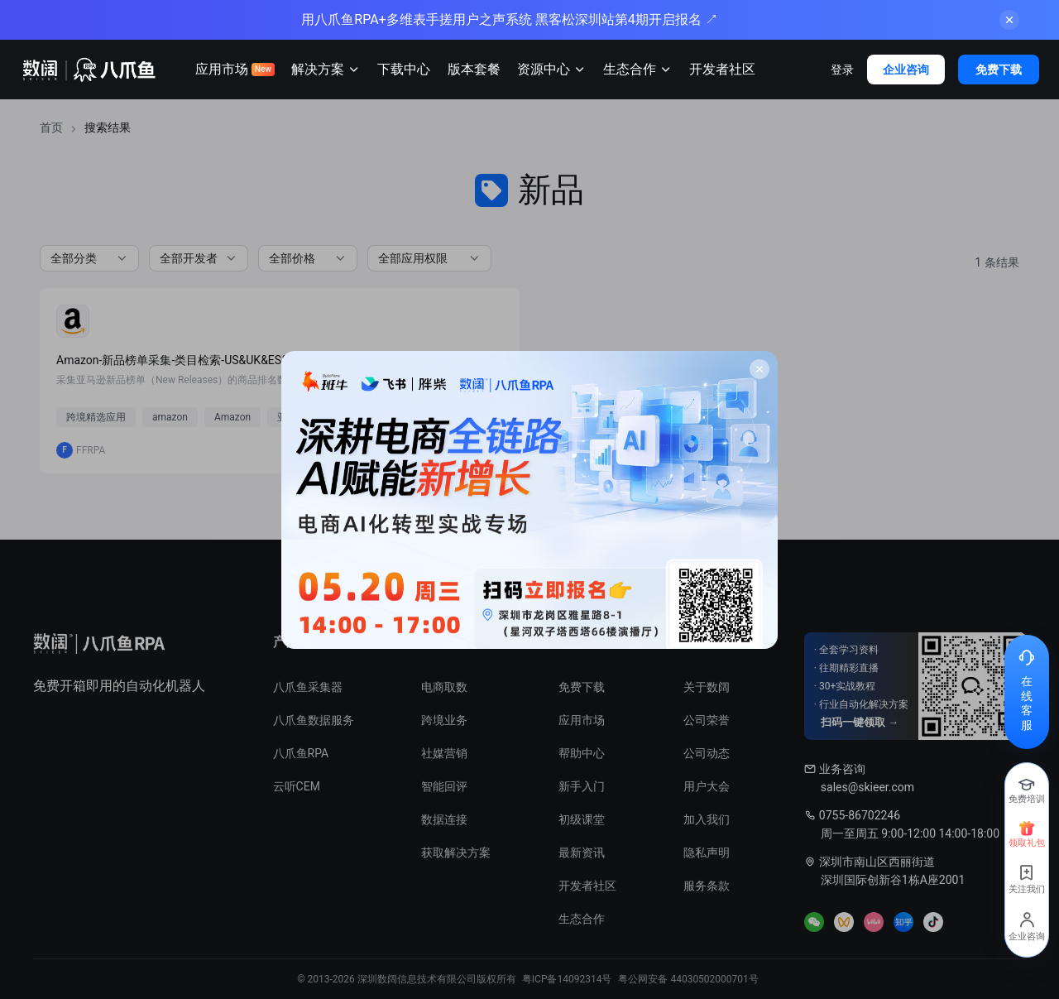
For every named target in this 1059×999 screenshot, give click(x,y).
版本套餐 (474, 69)
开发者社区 (722, 69)
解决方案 (326, 69)
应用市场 (235, 69)
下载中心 (403, 69)
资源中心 (552, 69)
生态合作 (638, 69)
